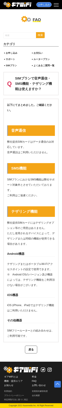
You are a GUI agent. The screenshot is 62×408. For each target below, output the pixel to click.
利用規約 (8, 391)
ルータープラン (42, 59)
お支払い (38, 53)
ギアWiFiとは (11, 376)
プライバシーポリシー (14, 395)
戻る (31, 349)
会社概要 (36, 395)
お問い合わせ (39, 385)
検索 (40, 35)
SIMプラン (11, 65)
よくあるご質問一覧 (44, 65)
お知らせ (8, 385)
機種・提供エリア (13, 381)
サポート (10, 59)
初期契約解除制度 (40, 391)
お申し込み (44, 4)
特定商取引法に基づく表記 (16, 399)
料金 (34, 376)
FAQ (34, 381)
